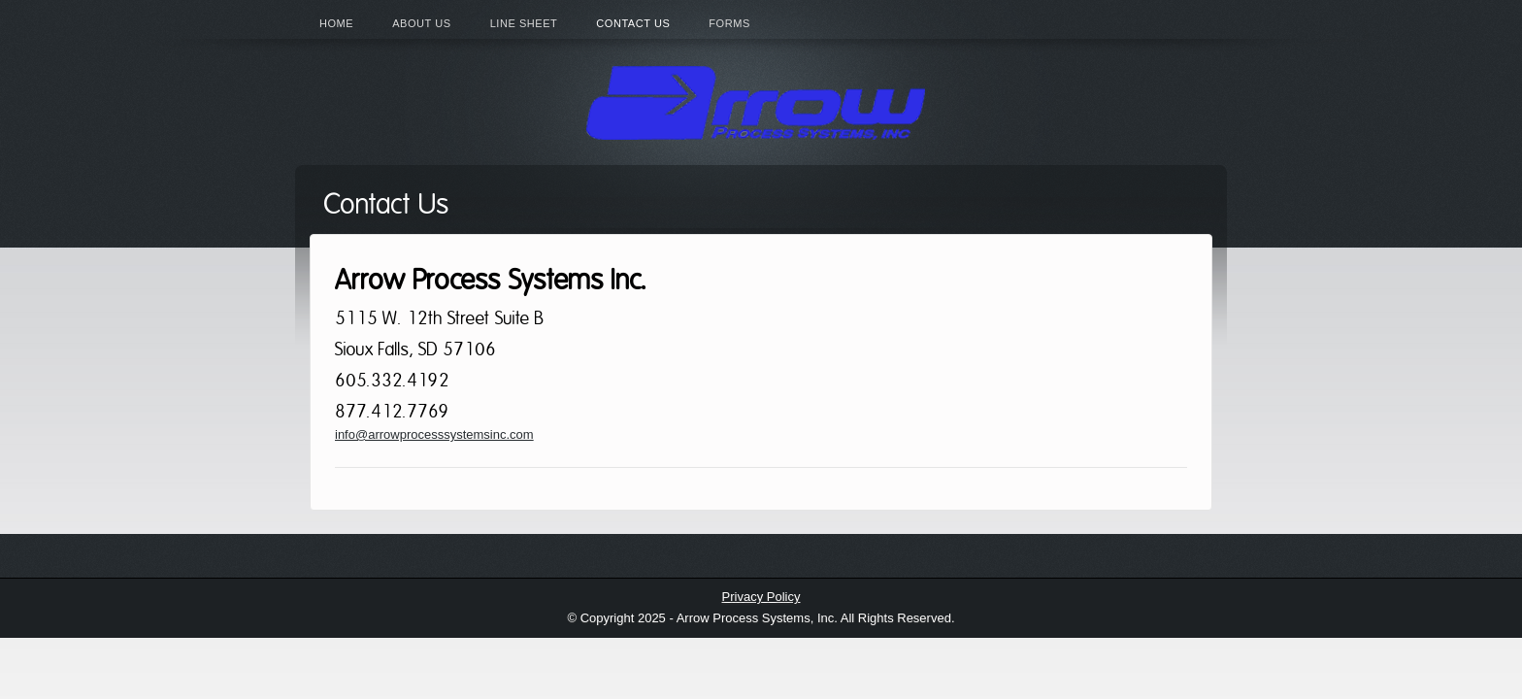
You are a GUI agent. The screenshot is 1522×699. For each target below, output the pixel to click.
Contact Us (633, 23)
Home (336, 23)
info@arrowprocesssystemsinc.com (434, 434)
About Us (421, 23)
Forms (729, 23)
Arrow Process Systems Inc (761, 101)
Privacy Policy (761, 596)
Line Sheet (524, 23)
